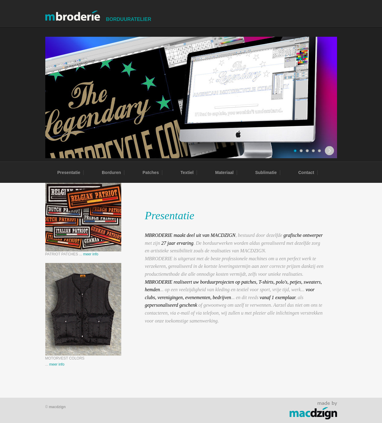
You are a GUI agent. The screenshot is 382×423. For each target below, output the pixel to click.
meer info (90, 254)
